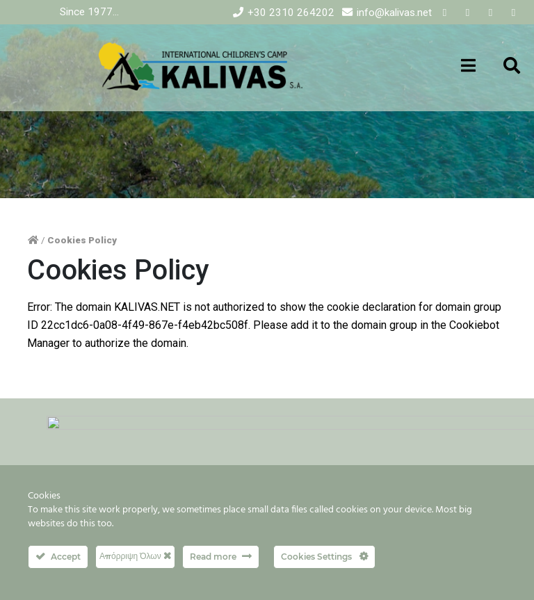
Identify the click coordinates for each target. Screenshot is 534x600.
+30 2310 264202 (291, 12)
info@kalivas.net (394, 12)
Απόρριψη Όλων (135, 556)
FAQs (213, 461)
